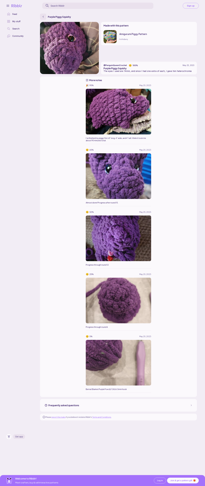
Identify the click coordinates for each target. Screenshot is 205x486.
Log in (160, 480)
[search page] (13, 28)
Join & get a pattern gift (183, 480)
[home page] (12, 14)
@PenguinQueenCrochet (115, 65)
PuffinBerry (123, 39)
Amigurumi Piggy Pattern (133, 33)
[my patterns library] (14, 21)
